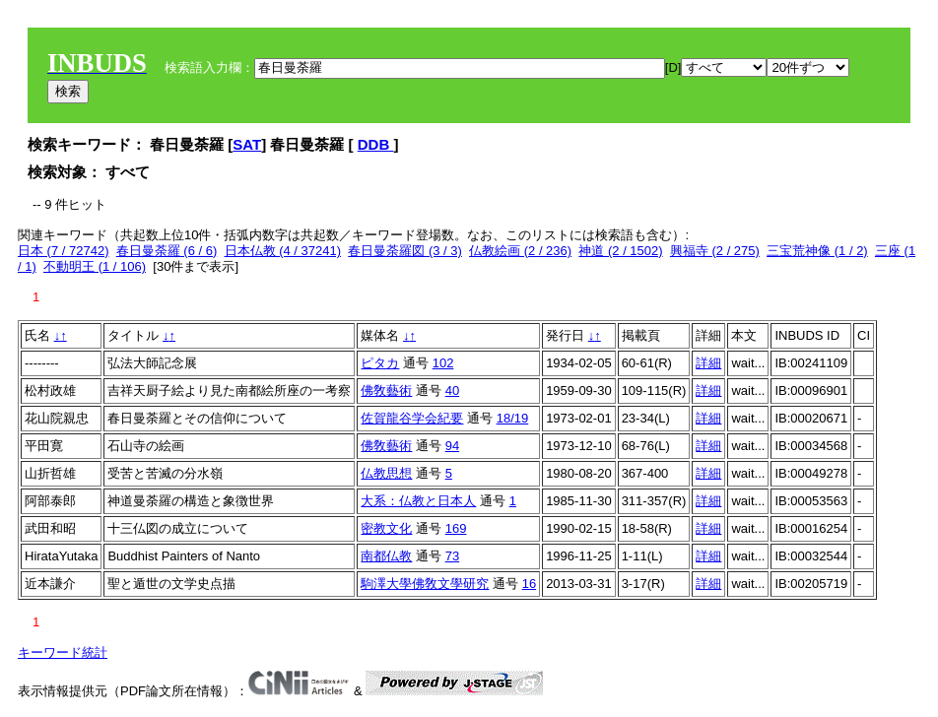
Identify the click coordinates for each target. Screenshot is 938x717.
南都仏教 (386, 556)
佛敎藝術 (386, 390)
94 (452, 445)
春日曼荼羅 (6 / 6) (167, 250)
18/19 (513, 418)
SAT (247, 144)
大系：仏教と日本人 (418, 500)
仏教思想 (386, 473)
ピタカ (380, 363)
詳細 (708, 363)
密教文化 (386, 528)
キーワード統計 (62, 652)
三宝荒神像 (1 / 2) (817, 250)
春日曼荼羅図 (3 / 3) (405, 250)
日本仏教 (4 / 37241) (283, 250)
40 (452, 390)
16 (529, 583)
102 (443, 363)
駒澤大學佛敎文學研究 (425, 583)
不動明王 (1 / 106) (94, 266)
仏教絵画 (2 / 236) (520, 250)
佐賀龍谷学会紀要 (412, 418)
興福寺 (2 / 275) (715, 250)
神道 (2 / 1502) (620, 250)
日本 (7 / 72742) (63, 250)
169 (456, 528)
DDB (376, 144)
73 (452, 556)
